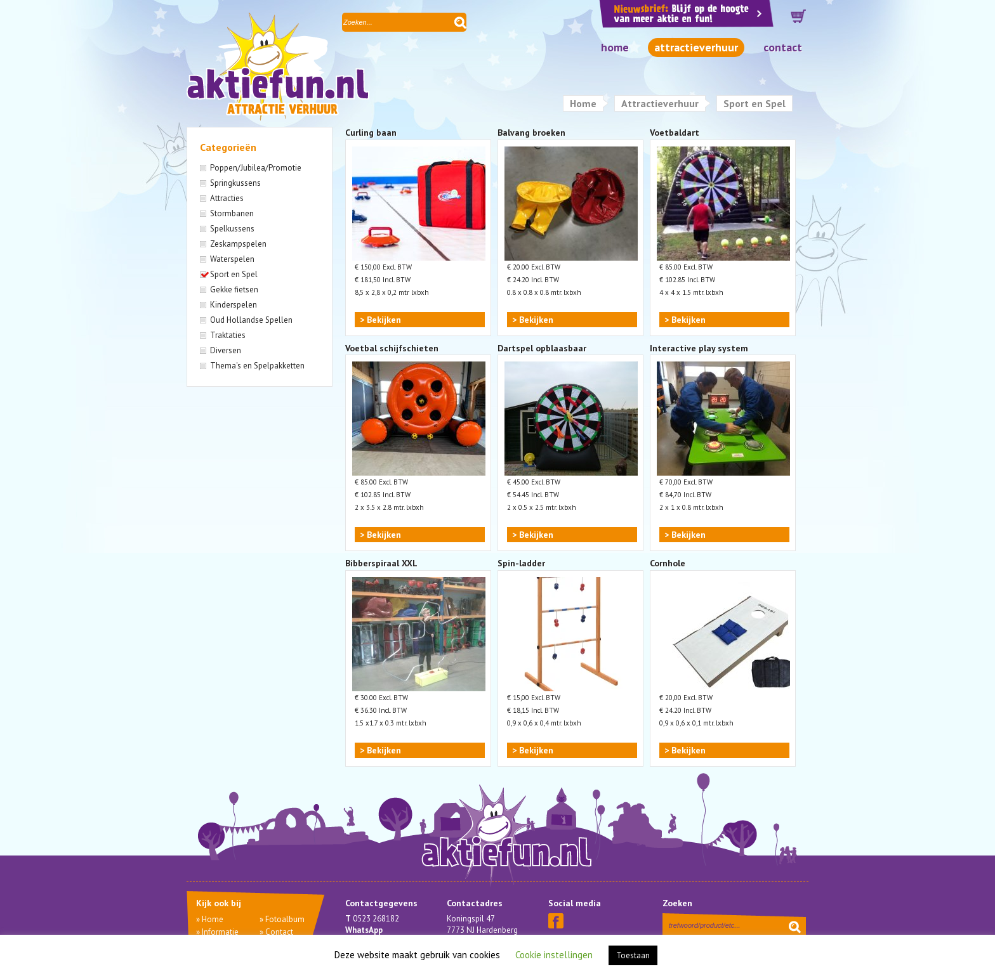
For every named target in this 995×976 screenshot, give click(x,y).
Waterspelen (232, 259)
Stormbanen (232, 213)
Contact (782, 47)
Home (615, 47)
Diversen (225, 350)
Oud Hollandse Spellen (251, 320)
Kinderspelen (233, 304)
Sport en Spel (234, 274)
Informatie (220, 932)
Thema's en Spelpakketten (257, 365)
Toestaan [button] (633, 955)
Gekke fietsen (234, 289)
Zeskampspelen (238, 243)
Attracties (227, 198)
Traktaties (228, 335)
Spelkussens (232, 228)
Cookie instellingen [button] (554, 955)
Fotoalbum (285, 919)
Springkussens (235, 183)
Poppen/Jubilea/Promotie (255, 167)
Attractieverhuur (696, 47)
